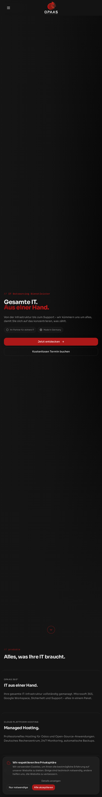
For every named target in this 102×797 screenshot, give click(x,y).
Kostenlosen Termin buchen (51, 351)
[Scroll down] (51, 630)
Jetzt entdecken (51, 341)
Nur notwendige (18, 787)
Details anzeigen (51, 780)
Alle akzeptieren (43, 787)
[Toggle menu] (8, 8)
